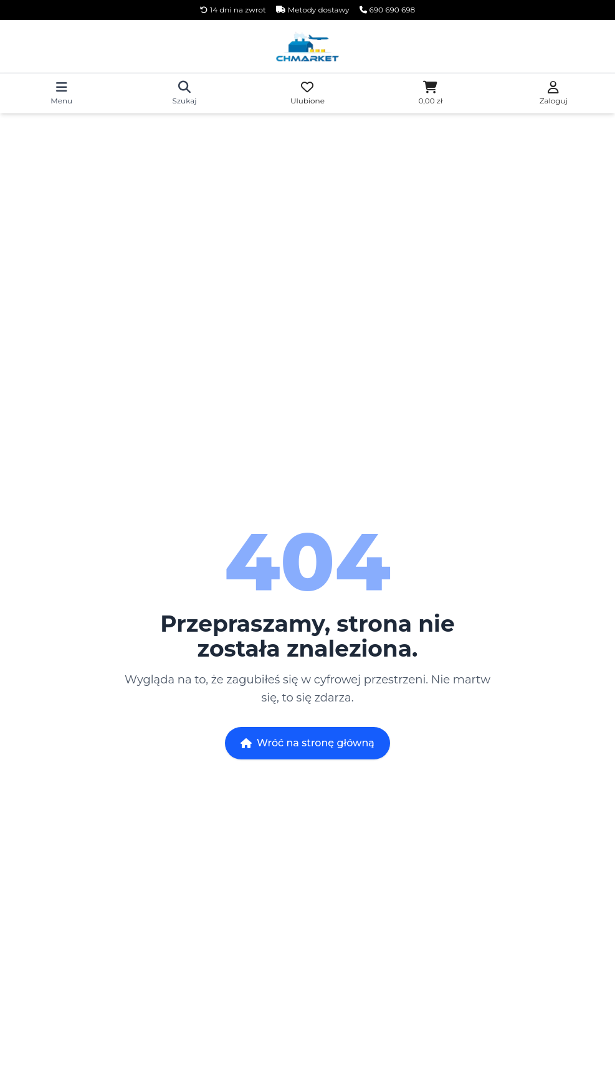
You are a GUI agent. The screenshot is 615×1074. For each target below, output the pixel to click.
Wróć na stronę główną (307, 743)
